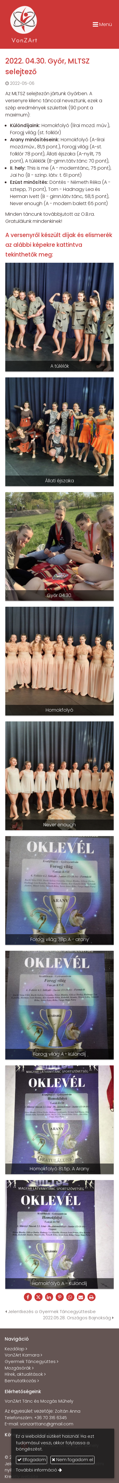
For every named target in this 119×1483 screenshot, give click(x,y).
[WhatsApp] (70, 1297)
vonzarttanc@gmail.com (46, 1424)
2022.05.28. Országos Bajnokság (78, 1318)
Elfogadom (31, 1460)
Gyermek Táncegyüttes (30, 1361)
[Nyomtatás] (91, 1297)
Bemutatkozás (20, 1381)
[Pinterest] (59, 1297)
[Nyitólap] (24, 24)
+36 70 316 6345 (50, 1418)
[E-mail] (80, 1297)
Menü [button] (102, 24)
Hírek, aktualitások (24, 1374)
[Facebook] (27, 1297)
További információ (36, 1470)
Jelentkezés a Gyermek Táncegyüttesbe (50, 1312)
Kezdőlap (14, 1349)
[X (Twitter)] (38, 1297)
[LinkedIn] (49, 1297)
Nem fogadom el (72, 1460)
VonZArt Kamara (22, 1355)
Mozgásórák (18, 1368)
